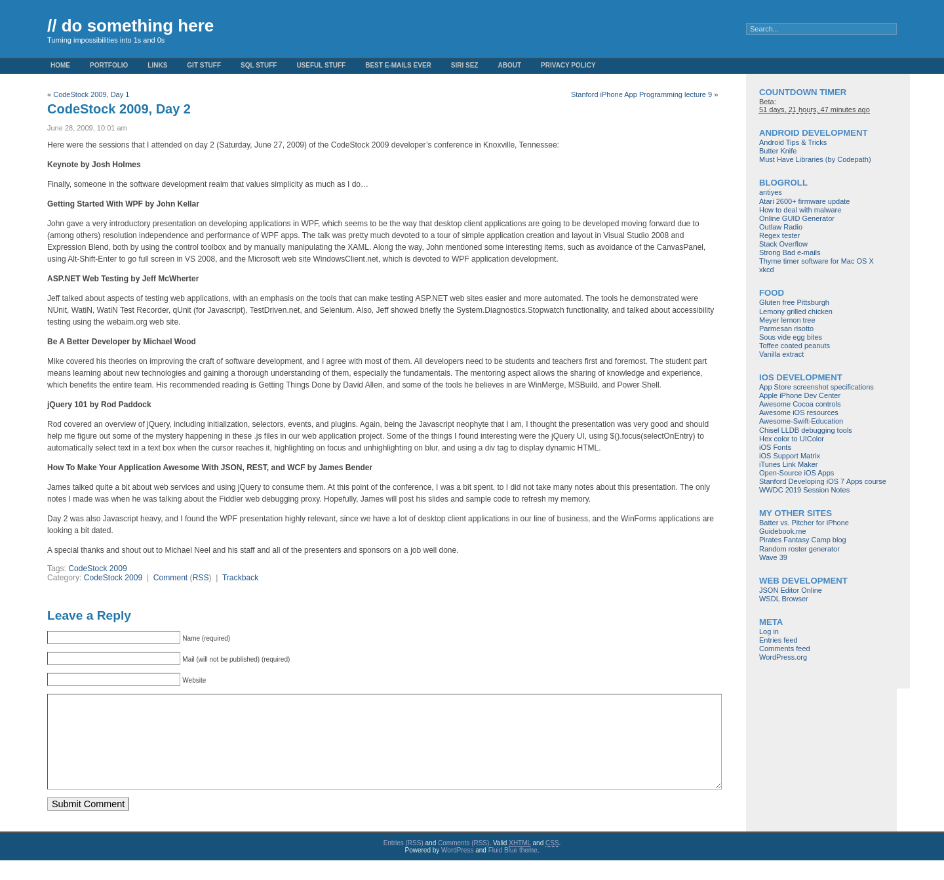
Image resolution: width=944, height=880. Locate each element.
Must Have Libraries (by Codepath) (815, 159)
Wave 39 (773, 557)
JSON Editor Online (790, 590)
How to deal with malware (800, 210)
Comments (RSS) (463, 862)
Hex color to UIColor (791, 439)
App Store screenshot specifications (816, 387)
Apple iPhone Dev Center (799, 395)
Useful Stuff (320, 65)
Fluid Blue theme (513, 869)
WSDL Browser (783, 599)
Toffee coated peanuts (794, 346)
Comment (170, 577)
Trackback (240, 577)
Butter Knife (777, 151)
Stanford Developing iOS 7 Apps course (822, 481)
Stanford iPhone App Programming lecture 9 (641, 94)
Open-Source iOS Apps (796, 473)
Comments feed (784, 648)
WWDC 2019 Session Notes (804, 490)
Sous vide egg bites (790, 337)
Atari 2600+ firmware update (804, 201)
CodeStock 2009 (97, 568)
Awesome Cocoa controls (800, 404)
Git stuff (204, 65)
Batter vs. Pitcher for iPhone (804, 523)
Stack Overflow (783, 244)
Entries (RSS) (403, 862)
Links (157, 65)
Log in (769, 631)
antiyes (770, 192)
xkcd (766, 269)
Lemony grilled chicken (796, 311)
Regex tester (779, 235)
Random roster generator (799, 549)
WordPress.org (783, 657)
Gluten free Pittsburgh (794, 302)
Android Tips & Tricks (793, 142)
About (509, 65)
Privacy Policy (568, 65)
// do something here (130, 25)
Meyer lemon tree (787, 320)
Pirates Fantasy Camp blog (802, 540)
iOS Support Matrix (789, 456)
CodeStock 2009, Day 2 (119, 109)
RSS (201, 577)
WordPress (457, 869)
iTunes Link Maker (788, 464)
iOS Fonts (775, 447)
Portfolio (109, 65)
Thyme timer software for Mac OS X (816, 261)
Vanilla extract (781, 354)
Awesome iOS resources (798, 412)
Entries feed (778, 640)
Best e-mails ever (398, 65)
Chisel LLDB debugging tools (805, 430)
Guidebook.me (782, 531)
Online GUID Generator (797, 218)
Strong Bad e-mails (790, 252)
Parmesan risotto (786, 328)
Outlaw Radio (780, 227)
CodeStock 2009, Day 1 (91, 94)
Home (60, 65)
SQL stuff (259, 65)
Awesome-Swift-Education (801, 421)
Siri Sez (465, 65)
